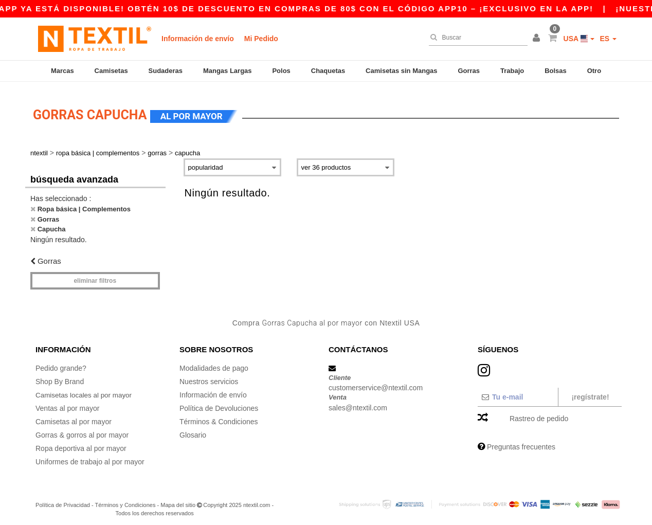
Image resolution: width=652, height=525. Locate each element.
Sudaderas (166, 71)
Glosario (192, 429)
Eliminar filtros (95, 275)
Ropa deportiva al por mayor (80, 443)
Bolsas (556, 71)
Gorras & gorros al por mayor (82, 429)
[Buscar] (475, 37)
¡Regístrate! (590, 391)
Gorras (469, 71)
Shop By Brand (59, 376)
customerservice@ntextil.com (376, 382)
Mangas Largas (227, 71)
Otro (594, 71)
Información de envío (197, 38)
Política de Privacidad (62, 499)
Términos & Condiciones (218, 416)
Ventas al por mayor (67, 403)
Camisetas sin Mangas (401, 71)
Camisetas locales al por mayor (85, 389)
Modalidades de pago (213, 362)
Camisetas (111, 71)
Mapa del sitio (177, 499)
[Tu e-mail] (517, 391)
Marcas (62, 71)
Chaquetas (328, 71)
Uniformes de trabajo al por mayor (89, 456)
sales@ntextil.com (358, 402)
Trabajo (512, 71)
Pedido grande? (60, 362)
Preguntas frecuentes (521, 441)
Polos (281, 71)
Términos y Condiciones (125, 499)
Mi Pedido (261, 38)
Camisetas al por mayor (73, 416)
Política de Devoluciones (218, 403)
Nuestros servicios (208, 376)
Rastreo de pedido (539, 413)
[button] (538, 38)
